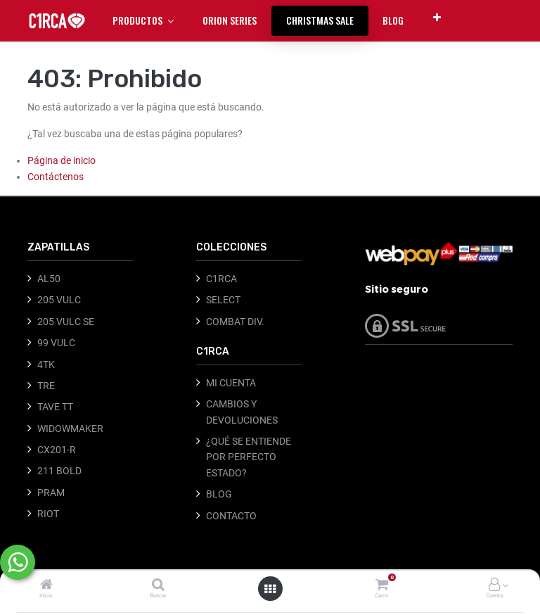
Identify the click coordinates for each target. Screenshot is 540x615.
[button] (437, 17)
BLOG (219, 494)
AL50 (48, 278)
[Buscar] (158, 585)
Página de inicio (61, 160)
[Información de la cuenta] (494, 585)
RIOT (48, 513)
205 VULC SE (65, 321)
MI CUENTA (231, 382)
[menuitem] (229, 20)
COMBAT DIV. (235, 321)
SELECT (223, 299)
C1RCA (221, 278)
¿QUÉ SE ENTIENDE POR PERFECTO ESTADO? (248, 457)
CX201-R (56, 449)
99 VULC (56, 342)
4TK (46, 364)
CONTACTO (231, 515)
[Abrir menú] (270, 589)
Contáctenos (55, 176)
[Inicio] (46, 585)
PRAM (51, 492)
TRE (46, 385)
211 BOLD (59, 470)
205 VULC (59, 299)
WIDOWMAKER (70, 428)
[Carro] (381, 585)
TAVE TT (55, 406)
